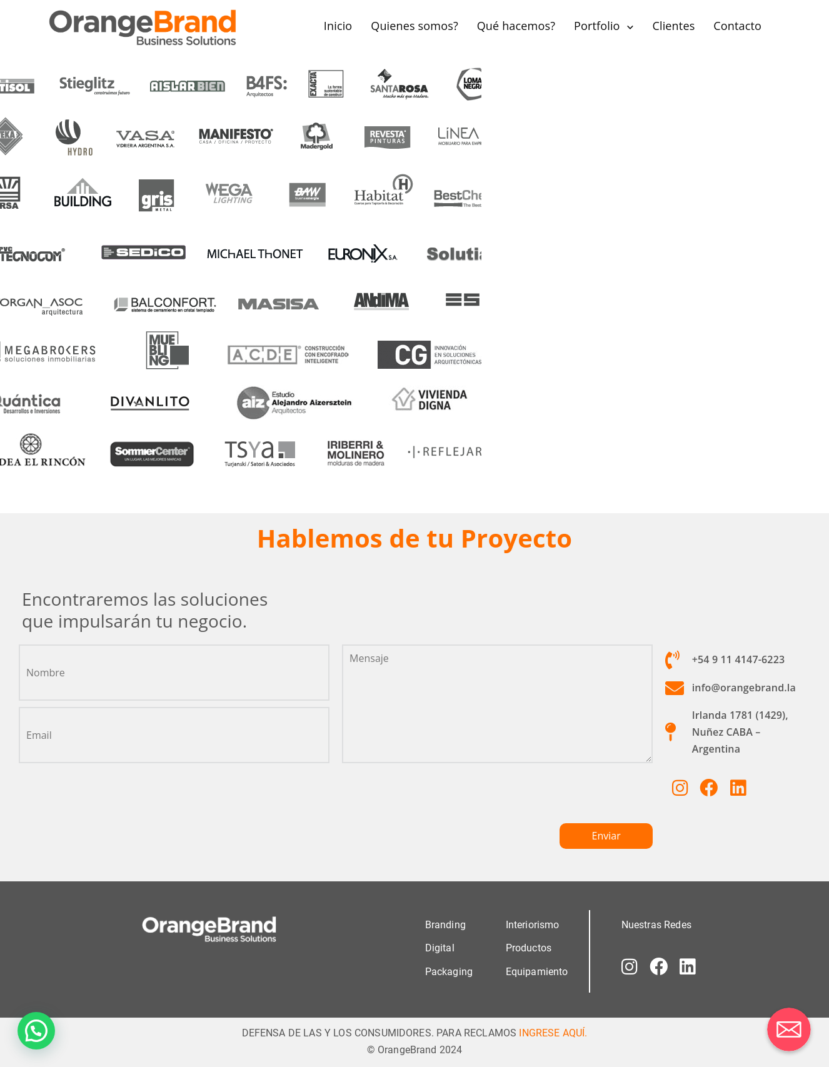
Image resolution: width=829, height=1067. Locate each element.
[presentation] (437, 798)
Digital (440, 948)
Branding (445, 925)
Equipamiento (537, 971)
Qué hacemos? (516, 25)
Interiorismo (533, 925)
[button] (36, 1030)
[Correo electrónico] (789, 1029)
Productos (528, 948)
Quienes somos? (414, 25)
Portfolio (597, 25)
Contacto (737, 25)
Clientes (673, 25)
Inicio (338, 25)
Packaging (449, 971)
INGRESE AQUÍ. (553, 1032)
